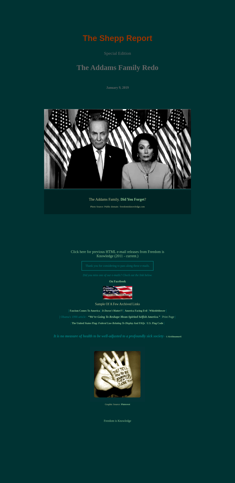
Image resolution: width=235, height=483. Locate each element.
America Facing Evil (136, 310)
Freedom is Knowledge (117, 420)
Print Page (168, 316)
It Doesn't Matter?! (112, 310)
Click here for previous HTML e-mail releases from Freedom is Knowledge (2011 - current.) (117, 254)
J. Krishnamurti (173, 336)
